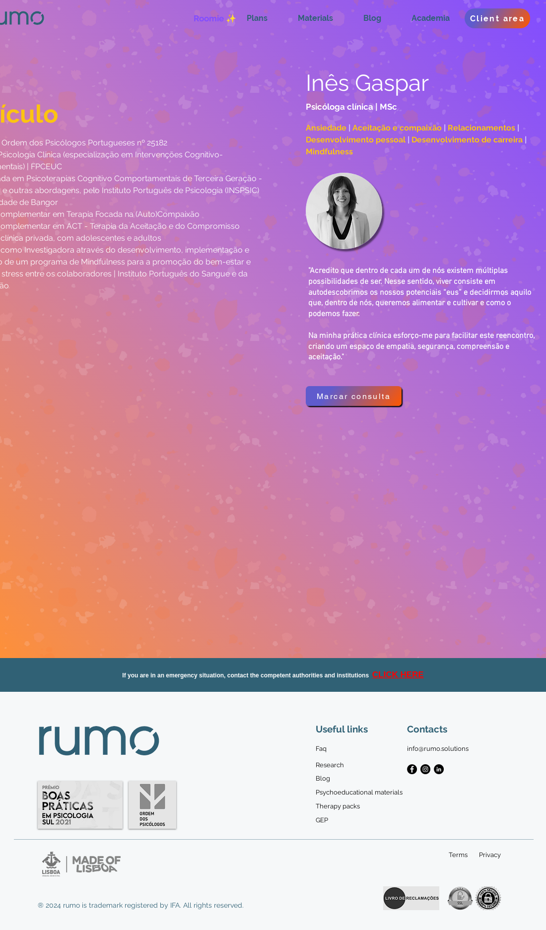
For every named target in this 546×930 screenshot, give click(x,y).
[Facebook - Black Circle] (412, 769)
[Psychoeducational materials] (359, 792)
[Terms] (458, 855)
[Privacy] (489, 855)
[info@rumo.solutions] (438, 748)
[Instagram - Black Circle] (425, 769)
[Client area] (497, 18)
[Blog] (323, 778)
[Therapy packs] (342, 806)
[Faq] (323, 748)
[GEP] (323, 820)
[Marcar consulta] (354, 396)
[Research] (330, 765)
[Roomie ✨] (214, 18)
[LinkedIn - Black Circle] (439, 769)
